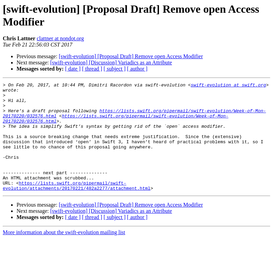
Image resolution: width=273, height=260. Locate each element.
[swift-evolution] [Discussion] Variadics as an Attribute (111, 62)
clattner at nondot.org (60, 38)
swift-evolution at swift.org (228, 86)
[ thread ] (92, 69)
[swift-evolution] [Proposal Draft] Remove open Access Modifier (131, 56)
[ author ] (137, 69)
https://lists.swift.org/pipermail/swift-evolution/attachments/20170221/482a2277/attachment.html (76, 206)
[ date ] (73, 69)
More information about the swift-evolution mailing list (64, 254)
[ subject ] (115, 69)
